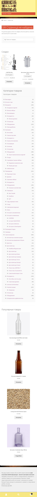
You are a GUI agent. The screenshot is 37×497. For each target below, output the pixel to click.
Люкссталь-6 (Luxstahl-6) (15, 270)
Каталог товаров (6, 13)
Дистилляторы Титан (14, 259)
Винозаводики (10, 113)
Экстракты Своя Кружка (15, 226)
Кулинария (8, 130)
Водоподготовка (11, 174)
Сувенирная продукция (13, 207)
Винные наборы (11, 110)
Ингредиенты (10, 116)
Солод (8, 204)
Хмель (8, 210)
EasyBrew (11, 196)
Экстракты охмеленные (13, 215)
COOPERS (11, 218)
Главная (5, 20)
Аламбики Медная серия (15, 248)
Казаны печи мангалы (12, 141)
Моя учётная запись (6, 494)
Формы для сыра (13, 165)
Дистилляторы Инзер (14, 254)
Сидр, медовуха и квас (12, 201)
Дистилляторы (11, 246)
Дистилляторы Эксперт (15, 262)
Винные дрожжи (13, 118)
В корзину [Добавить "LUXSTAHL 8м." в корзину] (9, 81)
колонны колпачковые (12, 284)
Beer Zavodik (12, 193)
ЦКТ (10, 199)
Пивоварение (8, 171)
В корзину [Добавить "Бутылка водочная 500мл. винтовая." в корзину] (18, 343)
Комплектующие (11, 287)
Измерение (11, 290)
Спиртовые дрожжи (14, 281)
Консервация (10, 143)
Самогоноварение (9, 234)
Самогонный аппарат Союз (15, 273)
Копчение (9, 146)
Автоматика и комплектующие (15, 237)
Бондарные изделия (12, 107)
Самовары (7, 232)
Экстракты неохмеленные (13, 212)
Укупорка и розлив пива (15, 187)
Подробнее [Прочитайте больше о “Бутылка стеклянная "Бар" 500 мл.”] (18, 456)
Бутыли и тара (8, 102)
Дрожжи (9, 176)
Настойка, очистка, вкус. (15, 279)
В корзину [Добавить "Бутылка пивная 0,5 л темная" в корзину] (18, 382)
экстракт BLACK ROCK (14, 221)
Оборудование (11, 124)
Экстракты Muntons (14, 223)
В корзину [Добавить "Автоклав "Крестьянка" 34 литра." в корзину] (27, 83)
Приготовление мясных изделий (17, 154)
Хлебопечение (10, 168)
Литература (10, 121)
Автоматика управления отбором (15, 240)
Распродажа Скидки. (10, 229)
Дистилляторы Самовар (15, 257)
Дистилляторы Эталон (14, 265)
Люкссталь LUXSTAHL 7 (14, 268)
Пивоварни (10, 190)
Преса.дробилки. (11, 127)
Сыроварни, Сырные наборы (14, 160)
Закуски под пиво (11, 135)
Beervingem (8, 99)
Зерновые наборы (11, 179)
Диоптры (9, 243)
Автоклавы (10, 132)
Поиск (18, 494)
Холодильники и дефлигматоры (15, 298)
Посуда (9, 157)
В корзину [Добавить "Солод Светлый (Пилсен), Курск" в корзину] (18, 417)
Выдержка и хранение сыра (16, 163)
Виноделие (8, 105)
